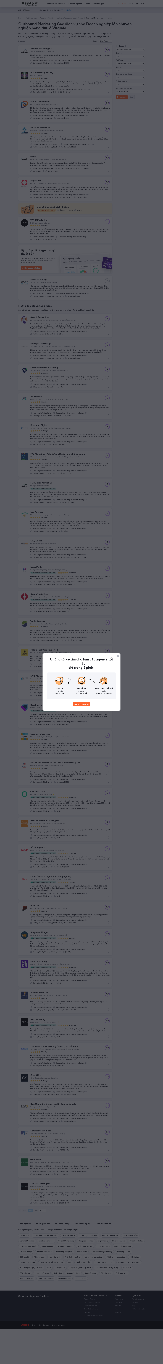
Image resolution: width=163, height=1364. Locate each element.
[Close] (117, 655)
